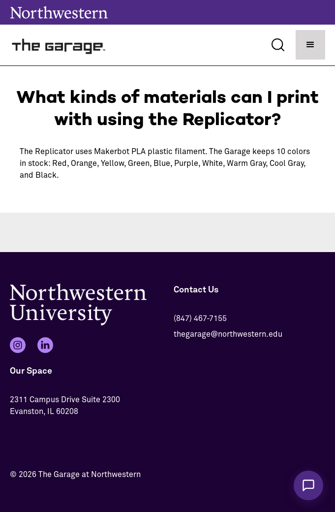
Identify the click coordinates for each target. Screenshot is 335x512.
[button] (310, 45)
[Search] (278, 45)
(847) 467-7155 (200, 318)
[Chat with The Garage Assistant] (308, 485)
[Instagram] (18, 345)
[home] (59, 45)
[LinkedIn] (45, 345)
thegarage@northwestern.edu (228, 334)
